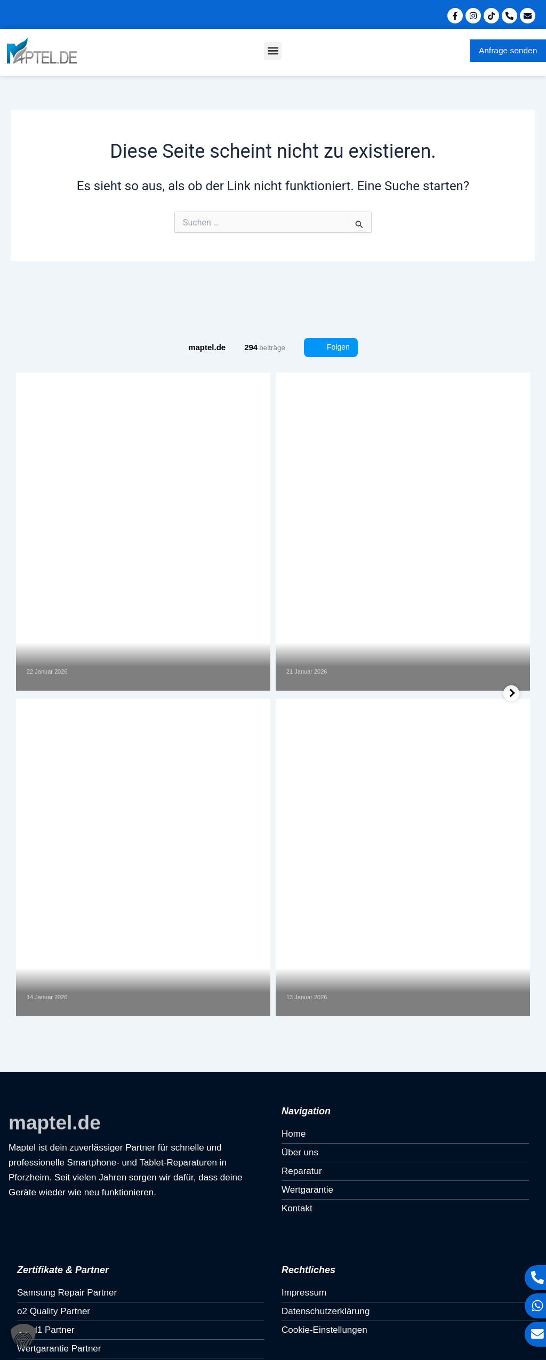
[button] (273, 51)
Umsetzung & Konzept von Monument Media (98, 1332)
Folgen (331, 347)
